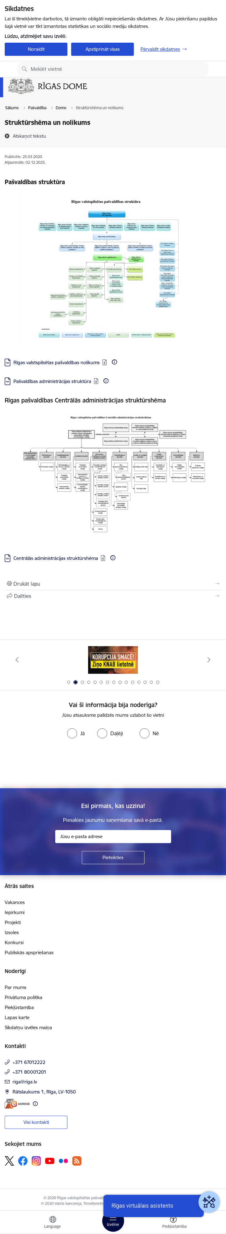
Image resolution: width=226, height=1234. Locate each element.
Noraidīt (36, 49)
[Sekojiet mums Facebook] (23, 1161)
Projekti (13, 922)
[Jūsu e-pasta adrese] (113, 836)
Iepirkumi (14, 912)
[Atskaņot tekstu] (29, 136)
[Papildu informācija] (114, 361)
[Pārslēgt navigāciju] (113, 1221)
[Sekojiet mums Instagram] (36, 1160)
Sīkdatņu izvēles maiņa (28, 1027)
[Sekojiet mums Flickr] (63, 1160)
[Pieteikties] (113, 857)
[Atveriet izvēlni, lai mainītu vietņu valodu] (53, 1223)
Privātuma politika (23, 997)
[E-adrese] (17, 1103)
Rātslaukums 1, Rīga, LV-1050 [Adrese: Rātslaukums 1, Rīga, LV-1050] (44, 1092)
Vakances (15, 902)
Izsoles (12, 932)
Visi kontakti (36, 1122)
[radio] (76, 733)
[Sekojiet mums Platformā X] (9, 1161)
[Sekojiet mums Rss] (76, 1160)
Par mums (15, 987)
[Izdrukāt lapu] (113, 584)
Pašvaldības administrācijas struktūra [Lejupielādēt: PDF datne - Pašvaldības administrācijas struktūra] (52, 381)
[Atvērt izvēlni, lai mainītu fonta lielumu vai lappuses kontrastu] (173, 1223)
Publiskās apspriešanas (29, 952)
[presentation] (52, 765)
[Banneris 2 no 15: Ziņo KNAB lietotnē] (113, 660)
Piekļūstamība (19, 1007)
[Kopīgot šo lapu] (113, 596)
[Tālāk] (209, 660)
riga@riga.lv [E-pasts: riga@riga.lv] (25, 1082)
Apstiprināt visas (103, 49)
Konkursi (14, 942)
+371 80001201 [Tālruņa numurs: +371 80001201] (29, 1072)
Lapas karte (17, 1017)
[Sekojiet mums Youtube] (50, 1160)
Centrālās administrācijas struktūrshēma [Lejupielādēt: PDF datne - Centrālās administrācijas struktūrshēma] (55, 558)
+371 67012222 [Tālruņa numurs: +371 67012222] (29, 1062)
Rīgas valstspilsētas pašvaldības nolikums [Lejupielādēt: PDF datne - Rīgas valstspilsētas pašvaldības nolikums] (56, 362)
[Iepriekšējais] (17, 660)
